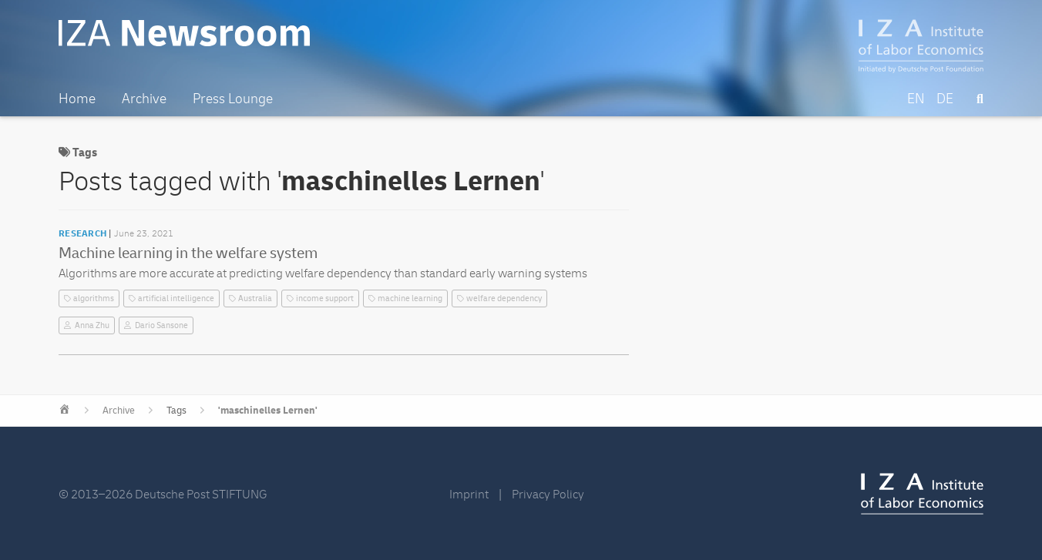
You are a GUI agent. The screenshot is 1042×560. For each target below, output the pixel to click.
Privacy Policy (548, 494)
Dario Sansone (161, 325)
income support (325, 298)
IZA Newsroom (184, 33)
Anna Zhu (92, 325)
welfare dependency (504, 298)
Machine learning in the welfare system (188, 253)
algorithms (93, 298)
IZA (922, 494)
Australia (255, 298)
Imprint (469, 494)
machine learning (410, 298)
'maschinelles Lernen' (268, 410)
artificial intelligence (176, 298)
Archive (119, 410)
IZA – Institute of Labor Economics (921, 46)
